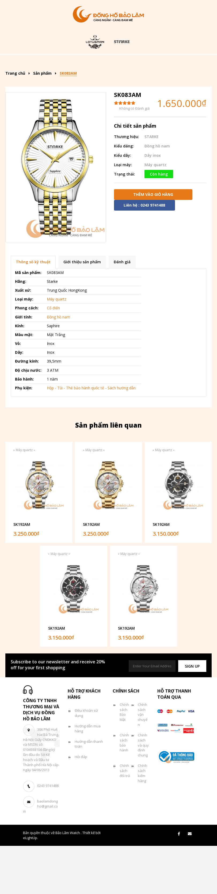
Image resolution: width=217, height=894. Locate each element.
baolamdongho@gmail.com (40, 854)
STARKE (151, 184)
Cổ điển (53, 356)
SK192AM (21, 572)
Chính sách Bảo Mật (124, 760)
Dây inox (152, 203)
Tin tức (132, 78)
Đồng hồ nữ (53, 78)
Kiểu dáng (122, 62)
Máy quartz (155, 212)
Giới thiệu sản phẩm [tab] (82, 310)
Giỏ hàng (165, 78)
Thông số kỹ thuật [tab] (33, 310)
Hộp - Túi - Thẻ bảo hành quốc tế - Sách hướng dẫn (91, 436)
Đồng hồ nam (166, 62)
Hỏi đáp (81, 804)
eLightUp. (30, 886)
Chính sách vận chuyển (142, 762)
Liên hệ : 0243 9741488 (144, 253)
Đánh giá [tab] (122, 310)
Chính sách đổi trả (125, 818)
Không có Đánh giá (134, 156)
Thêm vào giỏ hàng (153, 242)
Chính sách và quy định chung (143, 793)
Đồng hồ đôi (95, 78)
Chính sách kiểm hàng (142, 821)
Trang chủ (46, 62)
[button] (192, 714)
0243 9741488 (48, 833)
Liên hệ (108, 94)
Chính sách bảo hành (124, 791)
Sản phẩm (83, 62)
